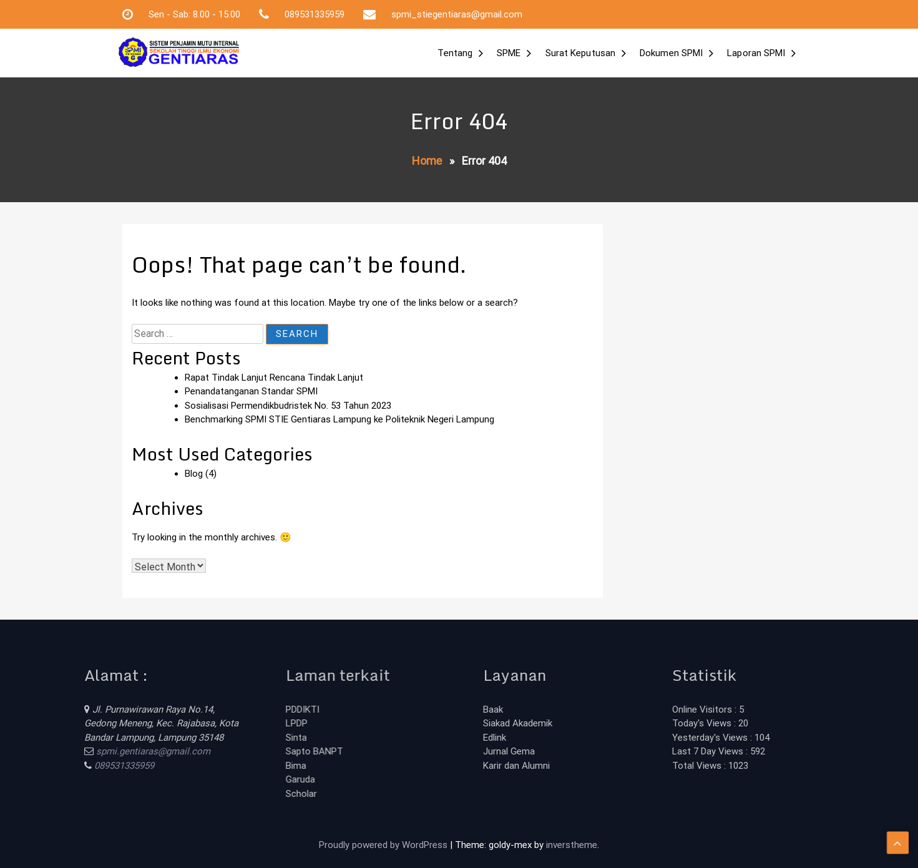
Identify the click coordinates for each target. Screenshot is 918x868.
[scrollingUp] (898, 830)
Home (427, 160)
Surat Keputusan (580, 53)
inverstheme (571, 845)
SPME (508, 53)
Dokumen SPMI (671, 53)
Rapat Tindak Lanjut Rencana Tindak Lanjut (274, 377)
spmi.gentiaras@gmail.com (110, 751)
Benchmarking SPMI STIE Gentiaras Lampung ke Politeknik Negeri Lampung (339, 419)
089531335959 (82, 765)
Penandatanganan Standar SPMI (251, 391)
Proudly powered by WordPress (384, 845)
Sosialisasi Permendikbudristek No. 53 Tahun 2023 (288, 405)
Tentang (454, 53)
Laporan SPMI (756, 53)
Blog (194, 473)
